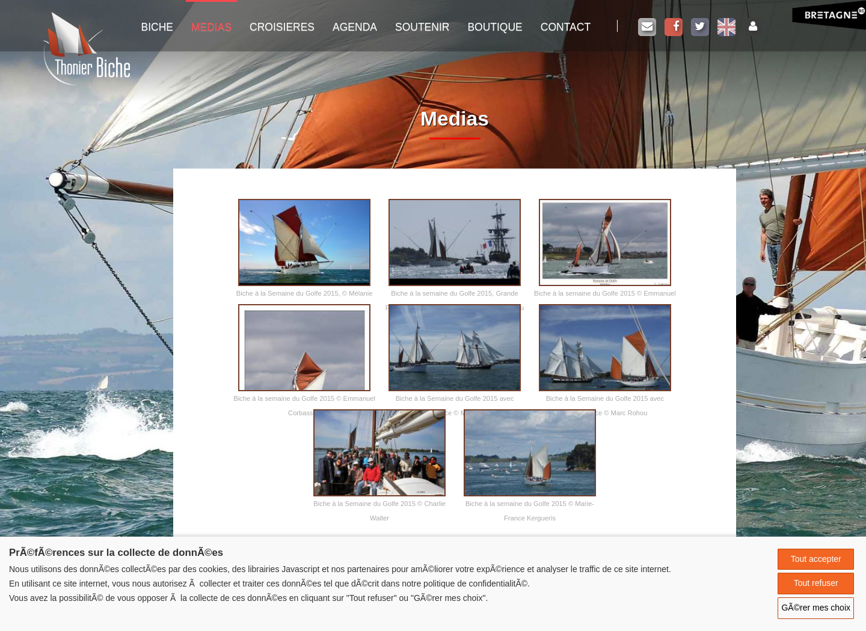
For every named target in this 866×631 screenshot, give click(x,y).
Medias (211, 27)
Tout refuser (816, 583)
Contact (566, 27)
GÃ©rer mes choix (815, 607)
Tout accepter (816, 559)
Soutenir (422, 27)
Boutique (494, 27)
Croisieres (282, 27)
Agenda (355, 27)
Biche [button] (157, 27)
